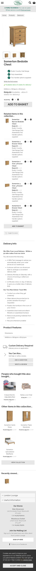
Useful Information (12, 500)
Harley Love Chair (26, 395)
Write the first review (11, 81)
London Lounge (11, 495)
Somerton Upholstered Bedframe (9, 452)
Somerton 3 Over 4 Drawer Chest (17, 186)
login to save (11, 233)
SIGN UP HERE (18, 539)
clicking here (27, 560)
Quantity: (7, 99)
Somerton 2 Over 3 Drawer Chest (17, 164)
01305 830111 (19, 515)
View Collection (18, 462)
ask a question (21, 360)
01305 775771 (19, 525)
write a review (21, 364)
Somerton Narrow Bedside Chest (18, 122)
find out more (25, 10)
